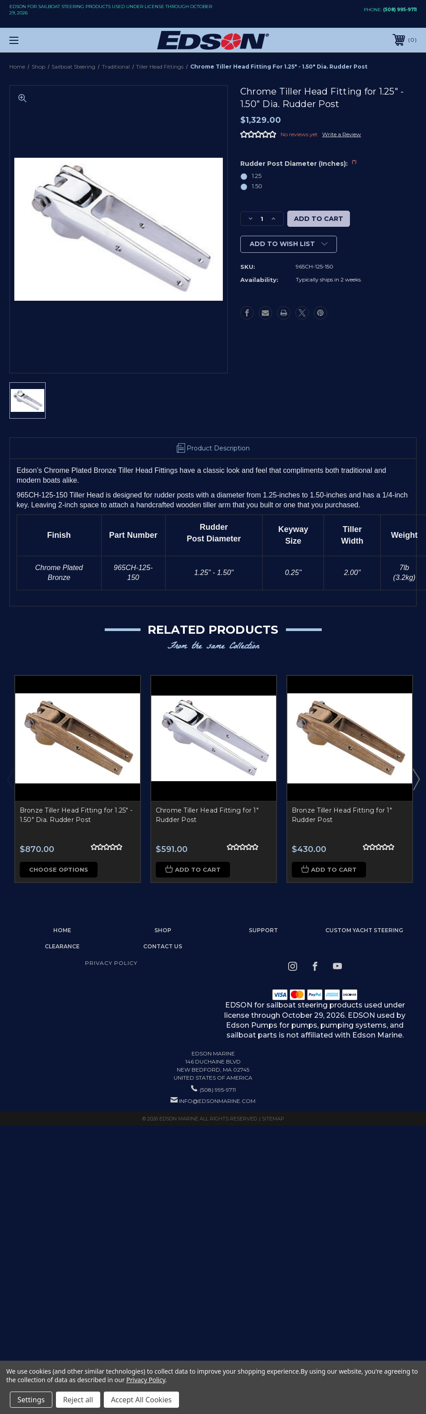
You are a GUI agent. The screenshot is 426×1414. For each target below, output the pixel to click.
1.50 (257, 186)
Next (415, 779)
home (62, 930)
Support (263, 930)
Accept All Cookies (141, 1400)
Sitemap (273, 1119)
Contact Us (162, 946)
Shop (162, 930)
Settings (31, 1400)
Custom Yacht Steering (364, 930)
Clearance (62, 946)
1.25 (256, 176)
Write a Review (341, 134)
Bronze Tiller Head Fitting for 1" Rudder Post (342, 815)
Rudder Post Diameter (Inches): (298, 164)
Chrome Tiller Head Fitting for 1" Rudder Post (207, 815)
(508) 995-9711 (400, 10)
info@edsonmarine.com (217, 1101)
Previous (10, 779)
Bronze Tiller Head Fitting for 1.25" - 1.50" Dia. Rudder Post (76, 815)
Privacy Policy (111, 963)
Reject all (78, 1400)
